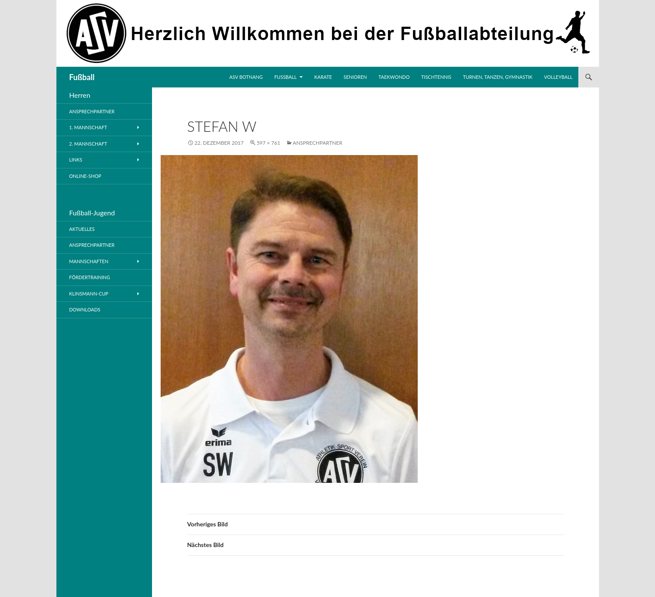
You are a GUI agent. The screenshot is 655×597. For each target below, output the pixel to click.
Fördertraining (89, 277)
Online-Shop (85, 176)
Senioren (355, 77)
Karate (323, 77)
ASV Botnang (246, 77)
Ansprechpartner (317, 143)
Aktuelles (82, 229)
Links (75, 159)
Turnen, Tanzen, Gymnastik (497, 77)
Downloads (85, 309)
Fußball (82, 77)
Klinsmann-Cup (89, 293)
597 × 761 (268, 143)
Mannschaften (89, 261)
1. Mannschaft (88, 127)
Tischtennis (436, 77)
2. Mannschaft (88, 143)
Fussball (285, 77)
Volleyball (558, 77)
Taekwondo (394, 77)
